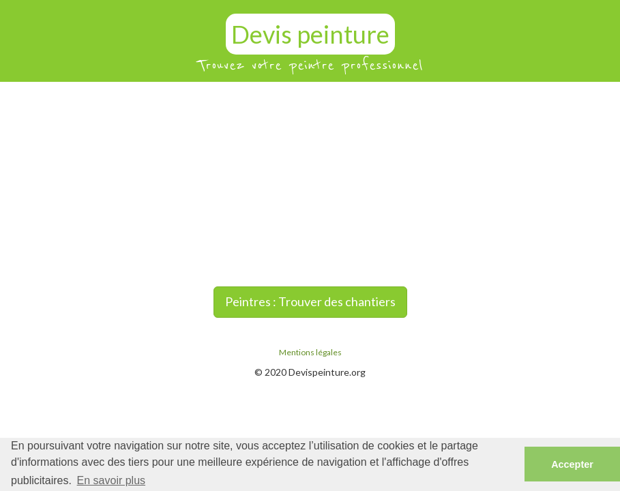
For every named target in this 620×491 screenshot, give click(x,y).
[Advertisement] (310, 184)
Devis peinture (310, 34)
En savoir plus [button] (111, 480)
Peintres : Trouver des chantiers (310, 301)
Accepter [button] (572, 464)
